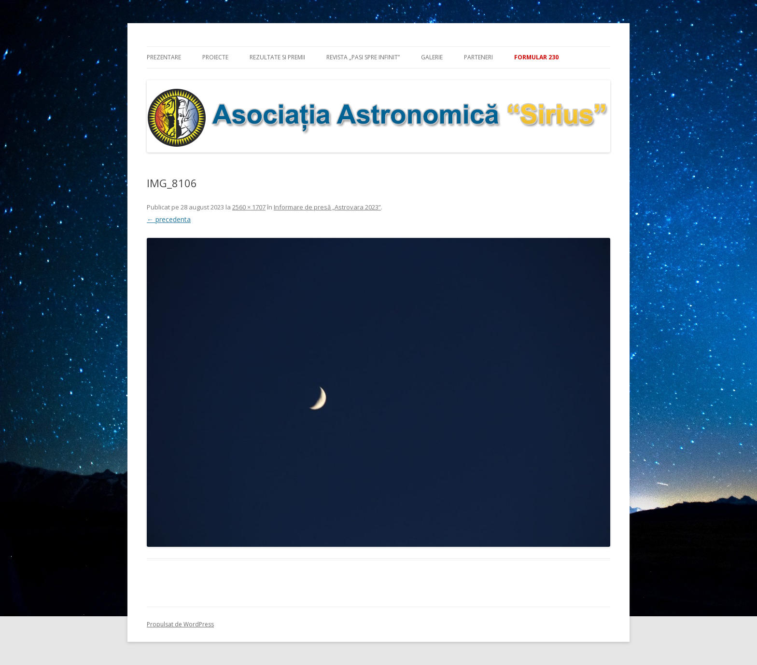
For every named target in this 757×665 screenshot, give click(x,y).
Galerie (432, 57)
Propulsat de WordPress (180, 624)
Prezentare (164, 57)
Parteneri (478, 57)
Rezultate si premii (277, 57)
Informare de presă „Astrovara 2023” (327, 207)
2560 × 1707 (249, 207)
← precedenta (169, 219)
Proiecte (215, 57)
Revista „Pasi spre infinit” (363, 57)
